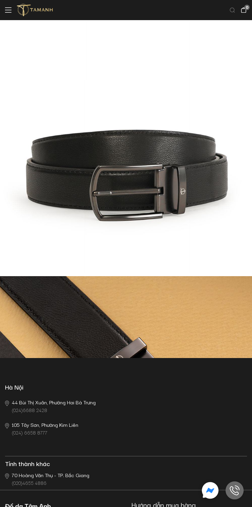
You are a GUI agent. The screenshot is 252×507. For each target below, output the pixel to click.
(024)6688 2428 (50, 406)
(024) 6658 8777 (41, 428)
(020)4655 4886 (47, 479)
